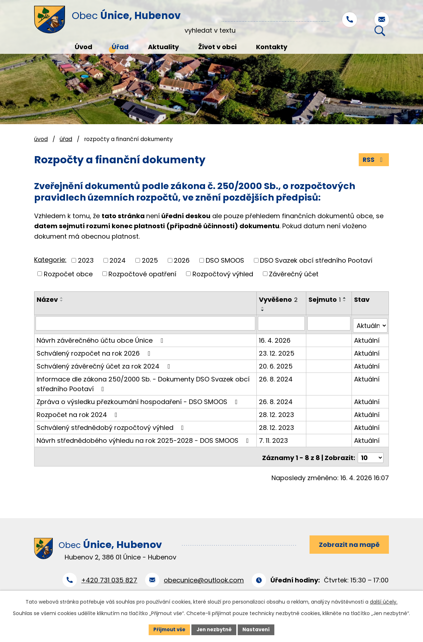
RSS (373, 160)
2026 (182, 260)
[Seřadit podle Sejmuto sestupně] (313, 311)
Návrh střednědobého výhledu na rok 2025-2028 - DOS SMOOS (144, 438)
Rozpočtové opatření (142, 274)
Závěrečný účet (294, 274)
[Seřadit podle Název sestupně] (62, 301)
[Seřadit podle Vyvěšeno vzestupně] (263, 308)
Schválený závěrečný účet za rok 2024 (105, 364)
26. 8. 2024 (276, 376)
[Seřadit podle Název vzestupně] (62, 298)
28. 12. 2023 (276, 412)
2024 (118, 260)
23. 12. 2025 (277, 351)
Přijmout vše (167, 629)
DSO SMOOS (225, 260)
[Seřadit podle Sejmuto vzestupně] (313, 308)
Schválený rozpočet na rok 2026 (95, 351)
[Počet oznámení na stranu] (371, 453)
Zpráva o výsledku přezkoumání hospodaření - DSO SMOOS (139, 399)
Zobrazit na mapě (347, 541)
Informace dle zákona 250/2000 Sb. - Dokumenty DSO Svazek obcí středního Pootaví (143, 381)
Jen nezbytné (214, 629)
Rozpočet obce (68, 274)
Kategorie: (50, 260)
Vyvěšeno (278, 300)
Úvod (41, 139)
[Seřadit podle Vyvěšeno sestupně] (263, 311)
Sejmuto (325, 300)
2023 (86, 260)
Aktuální (367, 338)
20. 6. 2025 (276, 364)
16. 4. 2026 (275, 338)
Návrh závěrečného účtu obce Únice (101, 338)
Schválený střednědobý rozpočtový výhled (112, 425)
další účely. (384, 601)
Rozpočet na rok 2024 (78, 412)
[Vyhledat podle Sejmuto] (329, 324)
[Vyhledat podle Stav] (370, 324)
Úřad (66, 139)
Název (47, 300)
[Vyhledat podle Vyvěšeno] (281, 324)
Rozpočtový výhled (222, 274)
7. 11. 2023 (273, 438)
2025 (150, 260)
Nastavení (259, 629)
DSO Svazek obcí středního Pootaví (316, 260)
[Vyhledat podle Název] (146, 324)
